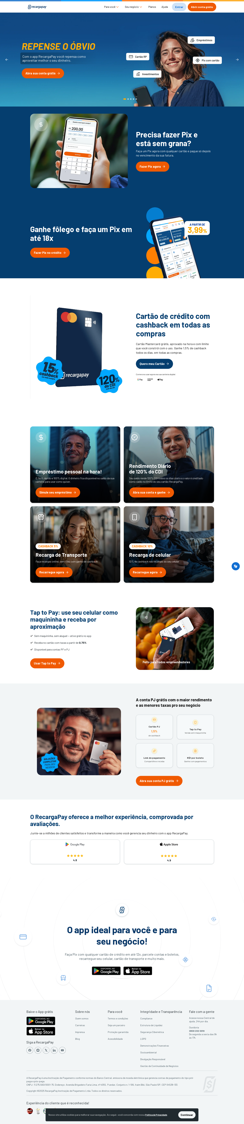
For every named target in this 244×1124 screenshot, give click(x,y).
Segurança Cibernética (152, 1032)
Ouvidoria (194, 1027)
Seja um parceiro (116, 1025)
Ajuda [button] (164, 6)
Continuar (187, 1114)
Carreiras (80, 1025)
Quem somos (81, 1018)
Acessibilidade (115, 1038)
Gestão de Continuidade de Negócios (159, 1066)
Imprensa (80, 1032)
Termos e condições (118, 1018)
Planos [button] (152, 6)
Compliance (146, 1018)
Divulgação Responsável (152, 1059)
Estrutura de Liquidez (151, 1025)
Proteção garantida (118, 1032)
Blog (77, 1038)
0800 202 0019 (197, 1030)
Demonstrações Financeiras (154, 1045)
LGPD (143, 1038)
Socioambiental (148, 1052)
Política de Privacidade (156, 1115)
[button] (111, 7)
